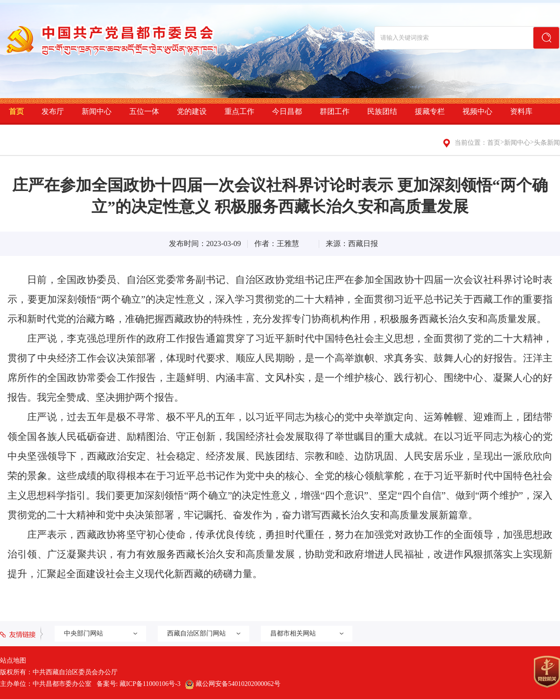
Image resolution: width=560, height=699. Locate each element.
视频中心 (477, 111)
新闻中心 (97, 111)
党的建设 (192, 111)
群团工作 (335, 111)
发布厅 (53, 111)
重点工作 (239, 111)
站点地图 (13, 660)
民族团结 (382, 111)
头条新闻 (547, 142)
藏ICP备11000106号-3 (150, 683)
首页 (16, 111)
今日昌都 (287, 111)
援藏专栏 (430, 111)
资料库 (521, 111)
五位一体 (144, 111)
